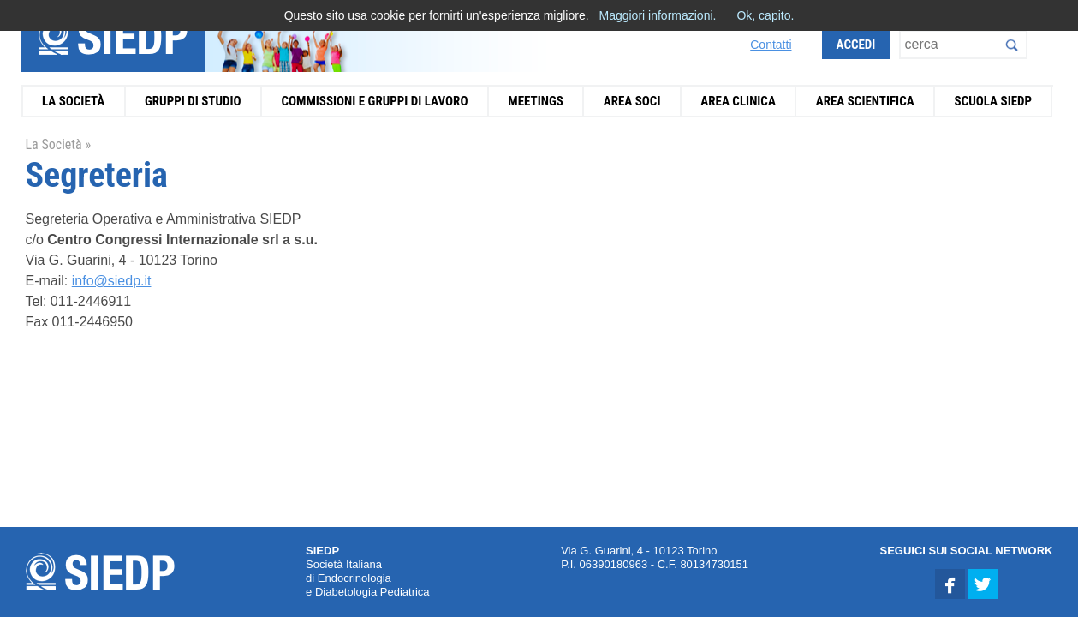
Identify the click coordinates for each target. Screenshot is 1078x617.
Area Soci (632, 101)
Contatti (770, 44)
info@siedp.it (112, 280)
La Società (73, 101)
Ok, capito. (765, 15)
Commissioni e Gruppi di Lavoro (374, 101)
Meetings (535, 101)
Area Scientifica (865, 101)
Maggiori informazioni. (657, 15)
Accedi (856, 44)
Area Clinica (738, 101)
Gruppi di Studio (193, 101)
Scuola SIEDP (994, 101)
